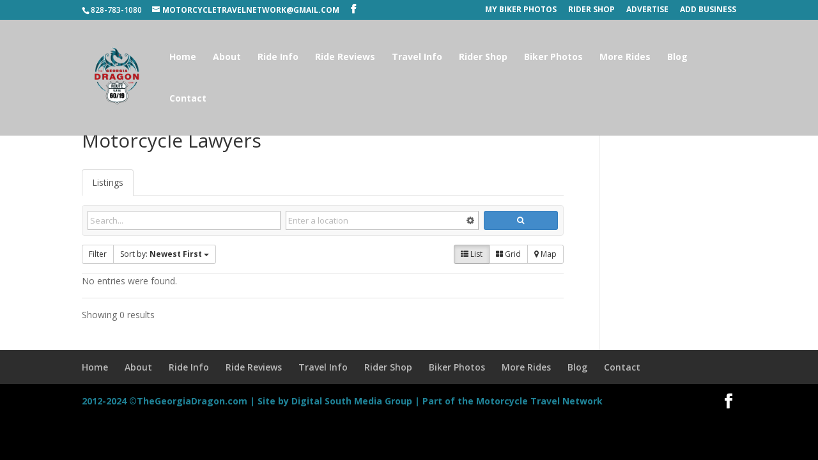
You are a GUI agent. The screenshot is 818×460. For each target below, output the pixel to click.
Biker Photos (553, 57)
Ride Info (278, 57)
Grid (508, 254)
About (227, 57)
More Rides (625, 57)
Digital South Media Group (351, 401)
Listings (107, 182)
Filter (98, 254)
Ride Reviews (345, 57)
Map (545, 254)
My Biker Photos (521, 10)
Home (182, 57)
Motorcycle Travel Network (539, 401)
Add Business (708, 10)
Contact (187, 99)
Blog (677, 57)
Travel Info (417, 57)
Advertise (647, 10)
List (471, 254)
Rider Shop (591, 10)
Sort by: (164, 254)
